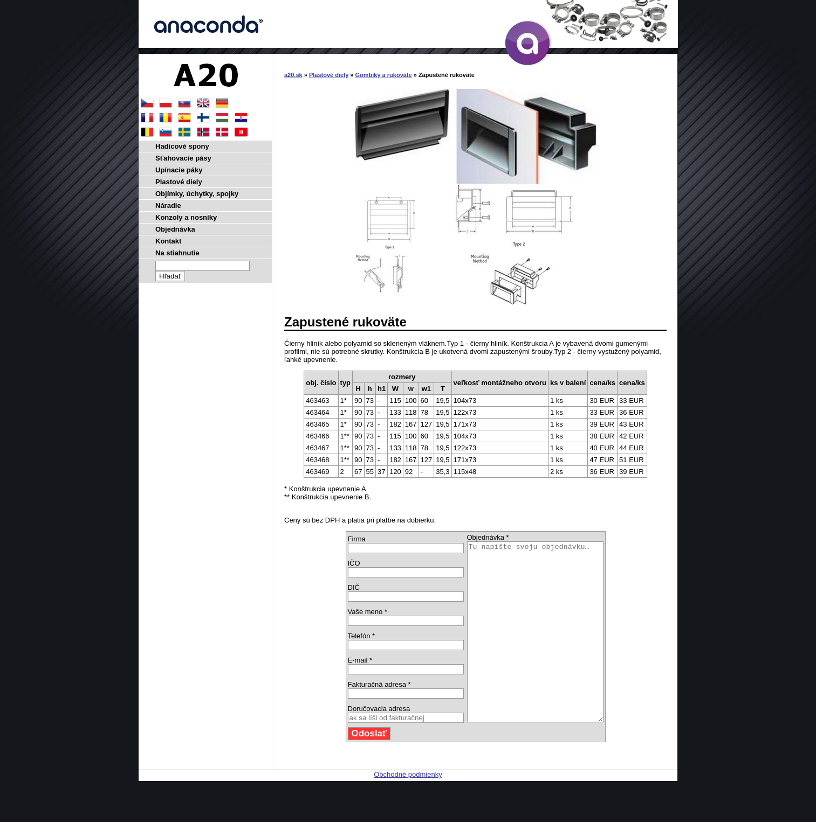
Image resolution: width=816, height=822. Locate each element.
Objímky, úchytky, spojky (196, 194)
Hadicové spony (182, 146)
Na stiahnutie (177, 253)
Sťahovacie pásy (183, 158)
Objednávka (175, 229)
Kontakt (168, 241)
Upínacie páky (178, 170)
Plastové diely (328, 75)
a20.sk (293, 75)
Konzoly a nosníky (186, 217)
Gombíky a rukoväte (383, 75)
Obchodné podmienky (408, 810)
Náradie (168, 205)
